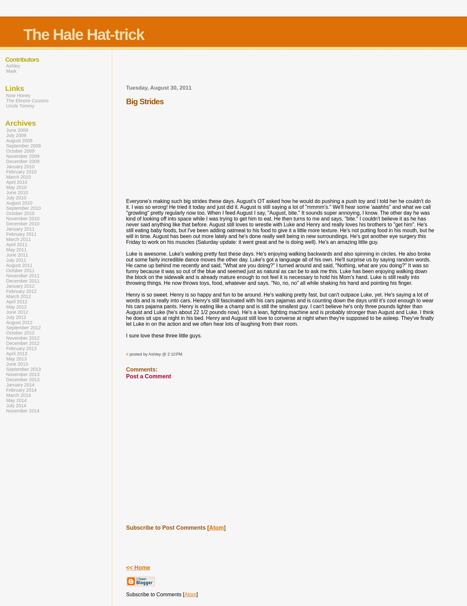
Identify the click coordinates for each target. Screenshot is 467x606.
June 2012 (17, 312)
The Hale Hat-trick (83, 34)
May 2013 (16, 358)
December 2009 (23, 161)
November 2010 (23, 218)
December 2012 (23, 343)
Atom (216, 527)
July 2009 (16, 135)
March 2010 (18, 177)
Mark (11, 71)
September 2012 (23, 327)
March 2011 (18, 239)
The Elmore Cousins (27, 100)
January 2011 (20, 229)
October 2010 (20, 213)
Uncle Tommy (20, 105)
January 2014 (20, 384)
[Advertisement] (280, 69)
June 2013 (17, 364)
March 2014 (18, 395)
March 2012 (18, 296)
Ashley (13, 66)
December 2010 (23, 223)
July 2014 (16, 405)
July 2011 (16, 260)
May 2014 (16, 400)
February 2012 (21, 291)
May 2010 (16, 187)
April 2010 (16, 182)
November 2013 (23, 374)
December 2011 (23, 281)
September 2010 (23, 208)
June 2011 (17, 255)
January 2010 (20, 166)
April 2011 (16, 244)
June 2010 (17, 192)
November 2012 (23, 338)
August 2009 (19, 140)
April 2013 (16, 353)
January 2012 (20, 286)
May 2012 (16, 306)
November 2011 (23, 275)
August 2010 (19, 203)
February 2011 (21, 234)
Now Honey (18, 95)
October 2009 (20, 151)
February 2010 (21, 171)
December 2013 (23, 379)
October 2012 (20, 332)
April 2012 (16, 301)
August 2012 (19, 322)
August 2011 (19, 265)
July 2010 (16, 197)
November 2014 (23, 410)
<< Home (138, 567)
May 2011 (16, 249)
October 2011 (20, 270)
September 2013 (23, 369)
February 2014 (21, 390)
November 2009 (23, 156)
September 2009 (23, 145)
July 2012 (16, 317)
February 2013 (21, 348)
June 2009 (17, 130)
